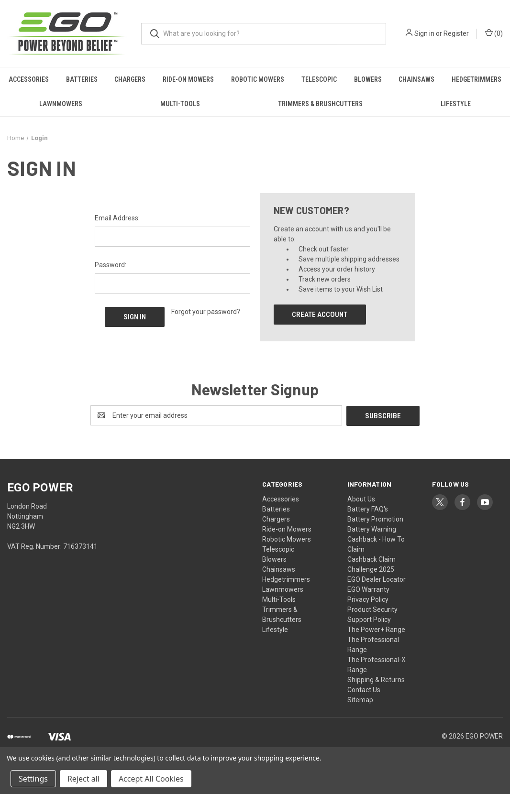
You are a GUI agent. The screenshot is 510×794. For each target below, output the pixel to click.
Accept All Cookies (151, 778)
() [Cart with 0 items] (494, 33)
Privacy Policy (367, 599)
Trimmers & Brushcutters (320, 104)
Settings (33, 778)
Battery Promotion (375, 518)
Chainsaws (416, 79)
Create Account (319, 314)
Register (456, 33)
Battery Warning (371, 529)
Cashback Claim (371, 559)
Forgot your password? (205, 311)
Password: (110, 265)
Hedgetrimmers (286, 579)
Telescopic (319, 79)
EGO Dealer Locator (376, 579)
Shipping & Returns (376, 679)
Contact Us (363, 689)
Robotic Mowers (257, 79)
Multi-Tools (180, 104)
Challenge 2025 (370, 569)
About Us (361, 498)
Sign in (424, 33)
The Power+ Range (376, 629)
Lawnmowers (60, 104)
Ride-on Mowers (188, 79)
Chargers (129, 79)
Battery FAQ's (367, 508)
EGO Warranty (368, 589)
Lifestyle (456, 104)
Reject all (83, 778)
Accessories (29, 79)
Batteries (82, 79)
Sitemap (360, 699)
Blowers (368, 79)
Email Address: (117, 218)
